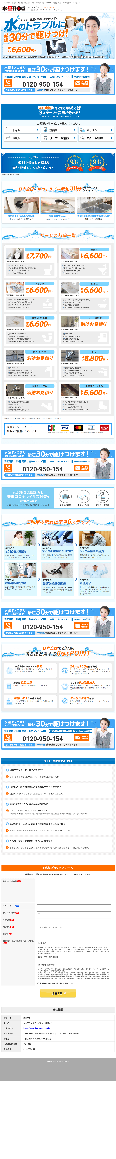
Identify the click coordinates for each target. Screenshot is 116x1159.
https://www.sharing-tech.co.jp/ (36, 1033)
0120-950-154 (42, 84)
